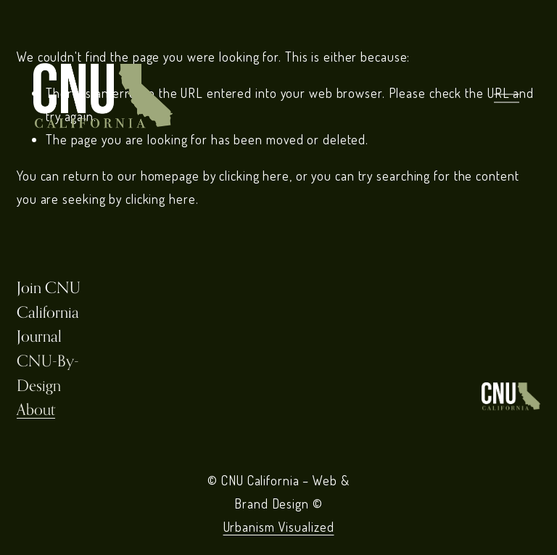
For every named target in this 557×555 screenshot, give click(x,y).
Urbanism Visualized (278, 527)
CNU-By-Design (48, 373)
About (36, 409)
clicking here (254, 176)
